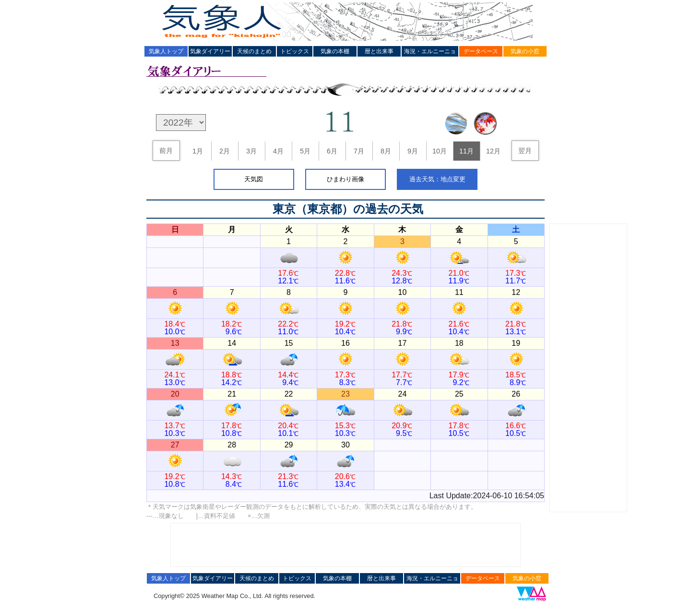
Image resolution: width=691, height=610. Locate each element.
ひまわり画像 (345, 179)
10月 (439, 151)
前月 (166, 150)
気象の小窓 (525, 51)
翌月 (525, 150)
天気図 (253, 179)
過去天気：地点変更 (437, 179)
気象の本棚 (335, 51)
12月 (493, 151)
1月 (197, 151)
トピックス (294, 51)
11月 (466, 151)
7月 (359, 151)
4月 (278, 151)
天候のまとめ (254, 51)
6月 (332, 151)
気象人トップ (166, 51)
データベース (481, 51)
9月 (412, 151)
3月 (251, 151)
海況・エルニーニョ (430, 51)
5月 (305, 151)
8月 (386, 151)
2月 (224, 151)
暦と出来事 (379, 51)
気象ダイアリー (210, 51)
